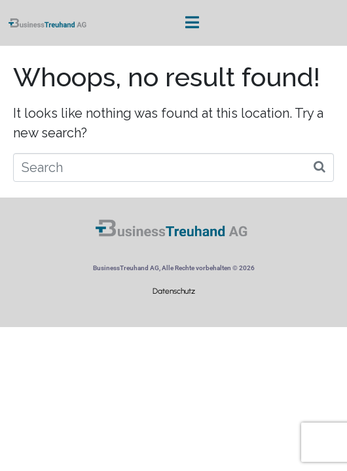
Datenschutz (174, 291)
